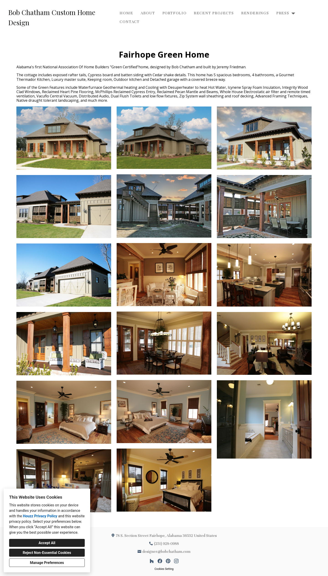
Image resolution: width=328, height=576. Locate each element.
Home (126, 13)
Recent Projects (214, 13)
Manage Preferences (47, 563)
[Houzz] (151, 561)
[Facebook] (159, 561)
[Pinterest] (168, 561)
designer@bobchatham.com (166, 551)
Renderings (255, 13)
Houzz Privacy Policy (40, 516)
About (148, 13)
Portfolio (174, 13)
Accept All (46, 543)
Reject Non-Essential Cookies (47, 553)
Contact (130, 21)
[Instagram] (176, 561)
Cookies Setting (164, 569)
